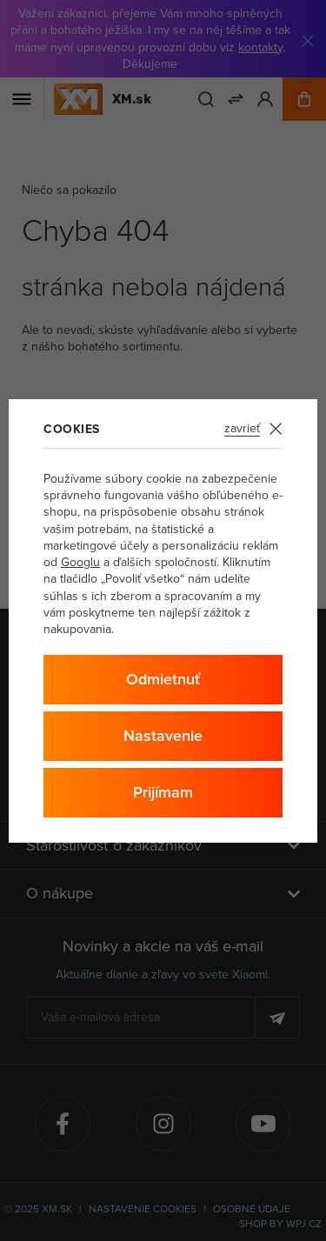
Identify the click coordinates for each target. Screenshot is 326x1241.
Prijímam (163, 792)
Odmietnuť (163, 679)
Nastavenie (163, 735)
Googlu (80, 561)
